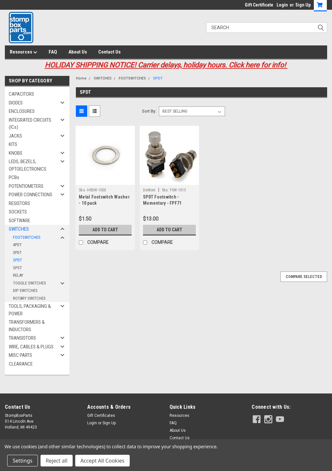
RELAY (18, 275)
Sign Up (303, 4)
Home (81, 78)
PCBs (14, 177)
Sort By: (149, 111)
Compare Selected (304, 276)
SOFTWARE (19, 220)
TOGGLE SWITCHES (29, 283)
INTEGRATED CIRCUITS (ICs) (30, 123)
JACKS (15, 136)
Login (282, 4)
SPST (17, 267)
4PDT (17, 244)
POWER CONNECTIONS (30, 195)
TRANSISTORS (22, 338)
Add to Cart (105, 229)
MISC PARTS (20, 355)
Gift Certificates (101, 415)
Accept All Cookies (102, 460)
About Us (77, 52)
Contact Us (109, 52)
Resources (23, 52)
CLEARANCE (21, 364)
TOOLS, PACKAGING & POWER (30, 310)
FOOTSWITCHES (27, 237)
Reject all (56, 460)
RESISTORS (19, 203)
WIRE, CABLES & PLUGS (31, 347)
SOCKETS (18, 212)
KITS (13, 144)
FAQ (53, 52)
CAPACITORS (21, 94)
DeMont (149, 190)
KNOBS (15, 153)
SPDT (17, 260)
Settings (22, 460)
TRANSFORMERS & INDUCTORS (27, 325)
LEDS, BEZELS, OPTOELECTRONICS (27, 165)
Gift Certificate (259, 4)
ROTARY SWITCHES (29, 298)
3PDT (17, 252)
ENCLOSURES (22, 111)
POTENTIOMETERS (26, 186)
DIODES (16, 103)
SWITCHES (19, 229)
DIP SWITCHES (25, 290)
